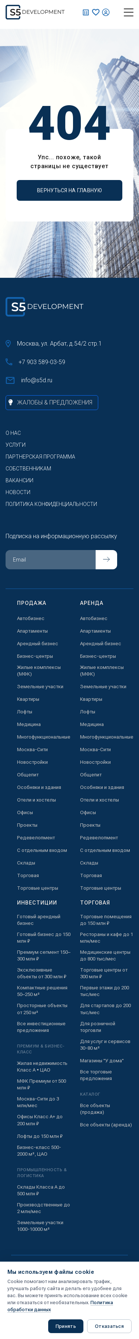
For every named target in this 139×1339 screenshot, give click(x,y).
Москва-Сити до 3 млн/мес (38, 1102)
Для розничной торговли (97, 1027)
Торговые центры (37, 888)
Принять (66, 1326)
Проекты (27, 825)
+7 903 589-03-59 (35, 362)
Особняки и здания (39, 787)
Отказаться (109, 1326)
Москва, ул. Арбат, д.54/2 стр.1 (54, 343)
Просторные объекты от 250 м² (42, 1009)
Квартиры (28, 699)
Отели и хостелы (36, 800)
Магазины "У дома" (102, 1060)
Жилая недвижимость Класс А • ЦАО (42, 1066)
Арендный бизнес (37, 643)
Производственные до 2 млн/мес (43, 1208)
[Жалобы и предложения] (52, 402)
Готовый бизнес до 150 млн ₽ (43, 938)
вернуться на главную (69, 190)
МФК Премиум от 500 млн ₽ (41, 1084)
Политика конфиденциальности (51, 504)
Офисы (25, 812)
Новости (18, 492)
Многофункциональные (43, 737)
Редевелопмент (36, 837)
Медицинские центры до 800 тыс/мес (105, 955)
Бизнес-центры (35, 656)
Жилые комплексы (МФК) (39, 670)
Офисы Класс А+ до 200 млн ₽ (40, 1120)
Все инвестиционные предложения (41, 1027)
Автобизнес (30, 618)
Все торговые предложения (96, 1075)
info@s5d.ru (29, 380)
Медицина (29, 724)
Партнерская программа (40, 457)
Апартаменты (32, 631)
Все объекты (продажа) (95, 1109)
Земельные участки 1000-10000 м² (40, 1226)
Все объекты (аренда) (106, 1125)
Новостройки (32, 762)
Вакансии (19, 480)
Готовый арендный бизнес (38, 920)
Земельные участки (40, 686)
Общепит (28, 774)
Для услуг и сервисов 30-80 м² (105, 1045)
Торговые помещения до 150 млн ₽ (106, 920)
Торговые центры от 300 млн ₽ (104, 973)
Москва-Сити (32, 749)
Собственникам (28, 469)
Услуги (16, 445)
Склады (26, 863)
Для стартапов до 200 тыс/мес (105, 1009)
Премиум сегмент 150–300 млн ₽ (43, 955)
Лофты (24, 712)
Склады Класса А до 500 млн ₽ (41, 1190)
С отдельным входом (42, 850)
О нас (13, 433)
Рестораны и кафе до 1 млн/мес (106, 938)
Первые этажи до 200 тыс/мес (104, 991)
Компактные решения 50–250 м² (42, 991)
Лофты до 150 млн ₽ (40, 1136)
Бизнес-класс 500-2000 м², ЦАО (39, 1151)
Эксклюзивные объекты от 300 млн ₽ (41, 973)
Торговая (28, 875)
